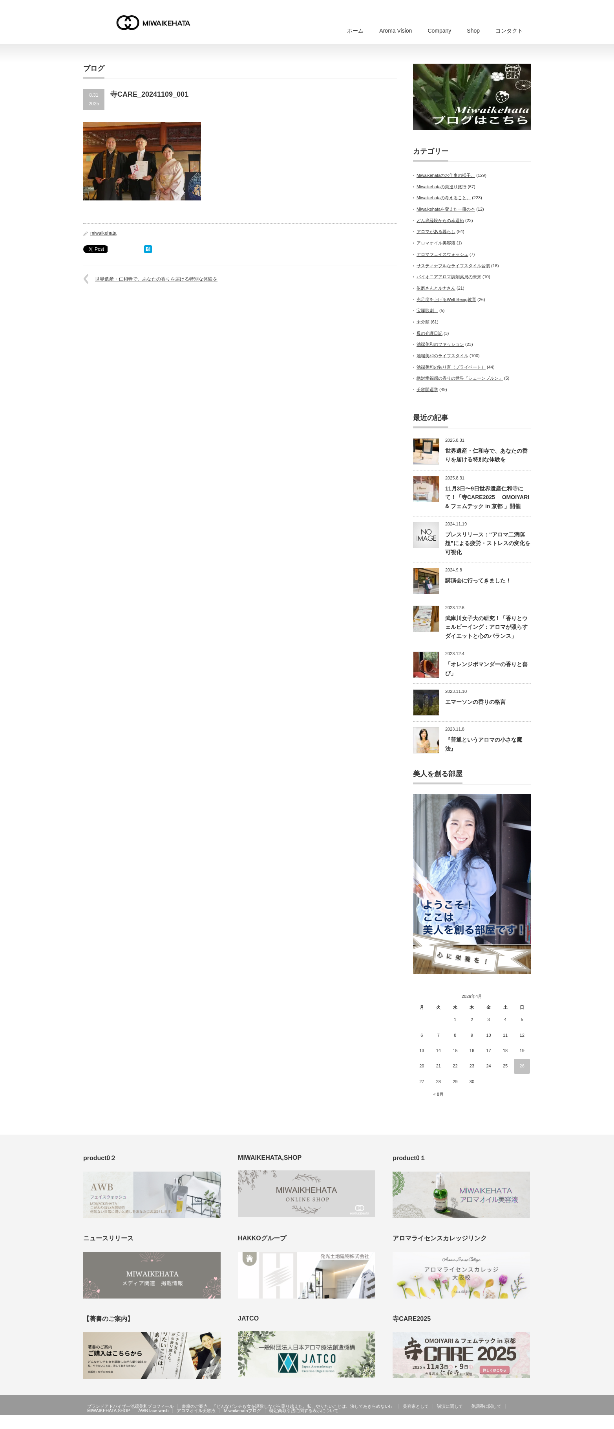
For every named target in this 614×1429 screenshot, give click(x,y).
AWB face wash (153, 1410)
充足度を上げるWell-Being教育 (446, 299)
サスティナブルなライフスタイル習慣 (453, 265)
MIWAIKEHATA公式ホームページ (478, 1423)
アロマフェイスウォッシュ (442, 254)
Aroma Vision (395, 31)
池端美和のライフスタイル (442, 355)
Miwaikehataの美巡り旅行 (441, 186)
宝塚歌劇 (427, 310)
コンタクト (509, 31)
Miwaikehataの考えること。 (444, 197)
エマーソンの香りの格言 (475, 702)
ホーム (355, 31)
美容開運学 (427, 389)
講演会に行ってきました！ (478, 580)
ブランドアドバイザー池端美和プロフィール (130, 1406)
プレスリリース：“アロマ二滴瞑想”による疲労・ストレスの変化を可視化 (487, 543)
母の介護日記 (429, 333)
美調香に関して (486, 1406)
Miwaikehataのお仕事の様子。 (446, 175)
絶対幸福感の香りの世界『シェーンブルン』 (460, 378)
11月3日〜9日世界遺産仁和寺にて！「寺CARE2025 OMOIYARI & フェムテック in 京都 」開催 (487, 497)
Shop (473, 31)
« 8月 (438, 1094)
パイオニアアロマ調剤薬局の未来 (449, 276)
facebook (526, 1423)
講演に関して (450, 1406)
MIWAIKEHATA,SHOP (108, 1410)
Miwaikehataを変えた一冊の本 (446, 209)
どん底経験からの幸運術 (440, 220)
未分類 (423, 322)
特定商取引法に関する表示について (303, 1410)
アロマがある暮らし (436, 231)
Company (439, 31)
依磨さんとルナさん (436, 288)
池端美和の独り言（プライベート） (451, 367)
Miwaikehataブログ (242, 1410)
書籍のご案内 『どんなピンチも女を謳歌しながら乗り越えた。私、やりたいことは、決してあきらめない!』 (288, 1406)
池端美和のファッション (440, 344)
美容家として (416, 1406)
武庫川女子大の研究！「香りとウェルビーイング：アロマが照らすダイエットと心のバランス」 (486, 627)
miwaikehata (103, 233)
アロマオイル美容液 (436, 243)
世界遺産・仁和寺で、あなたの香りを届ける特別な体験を (156, 279)
